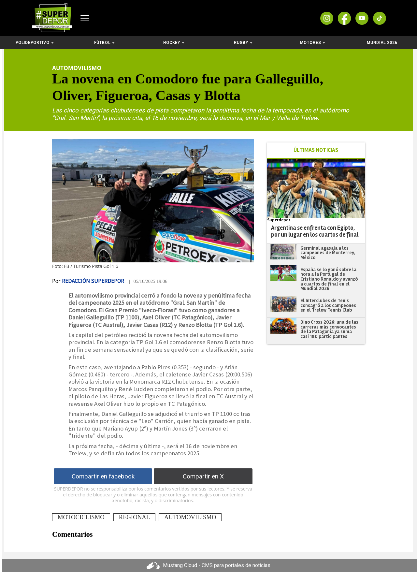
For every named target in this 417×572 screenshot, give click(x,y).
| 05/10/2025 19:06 (148, 281)
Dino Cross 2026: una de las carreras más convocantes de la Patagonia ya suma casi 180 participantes (329, 329)
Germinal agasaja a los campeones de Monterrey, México (327, 252)
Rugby (243, 42)
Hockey (173, 42)
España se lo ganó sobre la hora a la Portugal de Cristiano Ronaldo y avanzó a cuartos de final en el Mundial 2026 (329, 279)
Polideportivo (35, 42)
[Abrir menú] (84, 18)
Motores (312, 42)
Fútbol (104, 42)
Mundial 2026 (382, 42)
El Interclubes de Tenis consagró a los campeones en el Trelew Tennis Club (328, 305)
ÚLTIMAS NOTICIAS (316, 150)
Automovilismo (76, 68)
